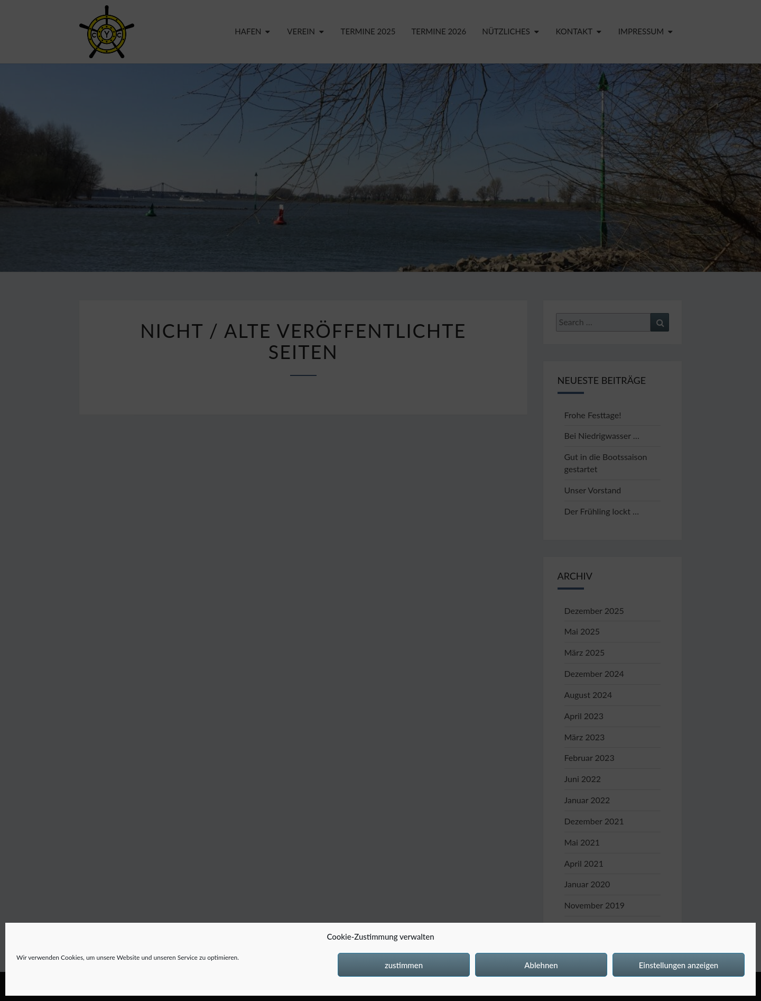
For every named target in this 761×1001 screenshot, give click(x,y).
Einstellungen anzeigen (679, 965)
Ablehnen (541, 965)
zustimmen (404, 965)
